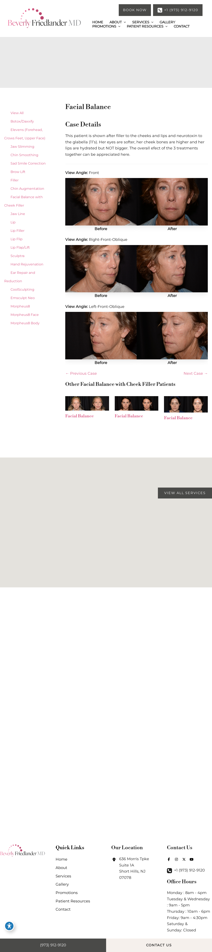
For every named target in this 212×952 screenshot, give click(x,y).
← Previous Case (81, 373)
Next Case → (196, 373)
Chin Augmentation (27, 189)
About (61, 867)
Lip (13, 222)
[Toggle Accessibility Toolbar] (9, 926)
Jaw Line (18, 214)
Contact (63, 909)
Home (61, 859)
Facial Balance (88, 107)
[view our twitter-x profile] (184, 859)
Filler (15, 180)
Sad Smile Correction (28, 163)
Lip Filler (17, 231)
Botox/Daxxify (22, 121)
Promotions (67, 892)
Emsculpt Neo (23, 298)
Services (63, 876)
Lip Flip (17, 239)
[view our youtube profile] (191, 859)
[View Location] (133, 868)
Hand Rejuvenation (27, 264)
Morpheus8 (20, 306)
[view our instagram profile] (176, 859)
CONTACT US (159, 945)
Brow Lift (18, 172)
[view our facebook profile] (168, 859)
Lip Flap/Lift (20, 247)
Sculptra (17, 256)
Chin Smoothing (24, 155)
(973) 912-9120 (53, 945)
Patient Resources (73, 901)
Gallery (62, 884)
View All (17, 113)
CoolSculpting (22, 289)
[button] (135, 10)
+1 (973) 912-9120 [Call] (189, 870)
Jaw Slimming (22, 147)
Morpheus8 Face (25, 315)
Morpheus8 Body (25, 323)
